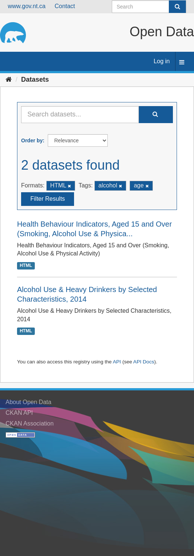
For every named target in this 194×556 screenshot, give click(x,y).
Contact (64, 6)
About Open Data (28, 402)
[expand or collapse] (181, 63)
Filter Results (47, 199)
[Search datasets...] (80, 114)
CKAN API (19, 413)
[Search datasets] (149, 6)
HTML (26, 265)
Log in (162, 61)
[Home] (9, 79)
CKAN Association (30, 423)
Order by (32, 140)
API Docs (143, 362)
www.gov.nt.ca (27, 6)
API (117, 362)
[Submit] (177, 6)
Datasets (35, 79)
